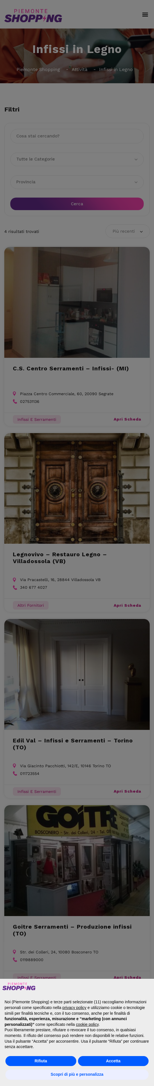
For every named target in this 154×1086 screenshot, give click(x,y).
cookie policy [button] (87, 1024)
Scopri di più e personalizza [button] (77, 1074)
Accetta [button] (113, 1061)
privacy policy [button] (74, 1007)
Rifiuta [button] (41, 1061)
